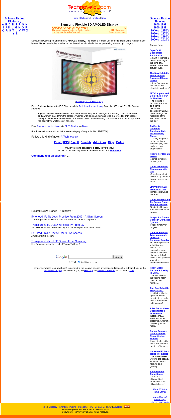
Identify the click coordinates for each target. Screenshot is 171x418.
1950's (165, 30)
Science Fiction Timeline (160, 20)
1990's (165, 36)
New (103, 18)
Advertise (117, 407)
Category (82, 407)
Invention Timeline (106, 270)
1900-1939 (160, 27)
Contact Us (100, 407)
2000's (155, 39)
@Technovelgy (69, 136)
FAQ (109, 407)
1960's (155, 33)
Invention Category (53, 270)
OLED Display (71, 126)
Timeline (96, 18)
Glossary (88, 270)
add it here (115, 150)
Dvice (85, 126)
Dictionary (85, 18)
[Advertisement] (14, 88)
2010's (165, 39)
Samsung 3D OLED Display (89, 101)
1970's (165, 33)
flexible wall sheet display (91, 106)
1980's (155, 36)
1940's (155, 30)
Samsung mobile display (49, 126)
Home (75, 18)
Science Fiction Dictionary (14, 20)
